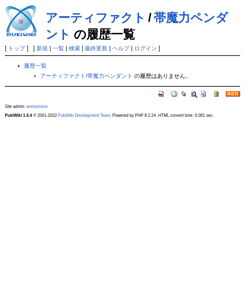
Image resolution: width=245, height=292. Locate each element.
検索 (74, 48)
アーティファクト (95, 17)
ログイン (145, 48)
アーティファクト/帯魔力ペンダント (86, 76)
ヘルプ (120, 48)
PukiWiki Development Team (84, 115)
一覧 (58, 48)
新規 (42, 48)
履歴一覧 (35, 65)
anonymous (36, 106)
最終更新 (96, 48)
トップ (16, 48)
